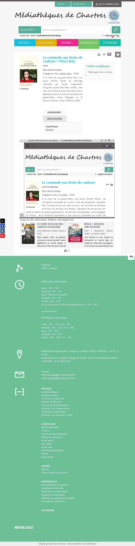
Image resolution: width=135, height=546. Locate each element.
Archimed (62, 544)
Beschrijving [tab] (54, 118)
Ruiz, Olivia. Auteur (52, 69)
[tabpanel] (63, 128)
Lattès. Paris (65, 73)
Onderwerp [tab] (54, 112)
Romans (50, 129)
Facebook (45, 264)
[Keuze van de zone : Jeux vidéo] (30, 29)
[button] (28, 68)
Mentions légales (24, 527)
